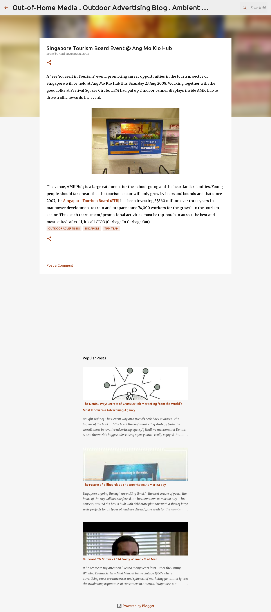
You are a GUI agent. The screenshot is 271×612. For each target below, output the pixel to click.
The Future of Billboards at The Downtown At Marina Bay (124, 484)
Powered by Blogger (135, 606)
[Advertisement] (135, 311)
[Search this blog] (244, 7)
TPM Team (111, 228)
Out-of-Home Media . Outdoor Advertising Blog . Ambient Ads (113, 7)
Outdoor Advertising (64, 228)
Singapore (92, 228)
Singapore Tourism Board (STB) (91, 201)
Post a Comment (60, 265)
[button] (49, 63)
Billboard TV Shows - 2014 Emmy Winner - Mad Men (120, 559)
